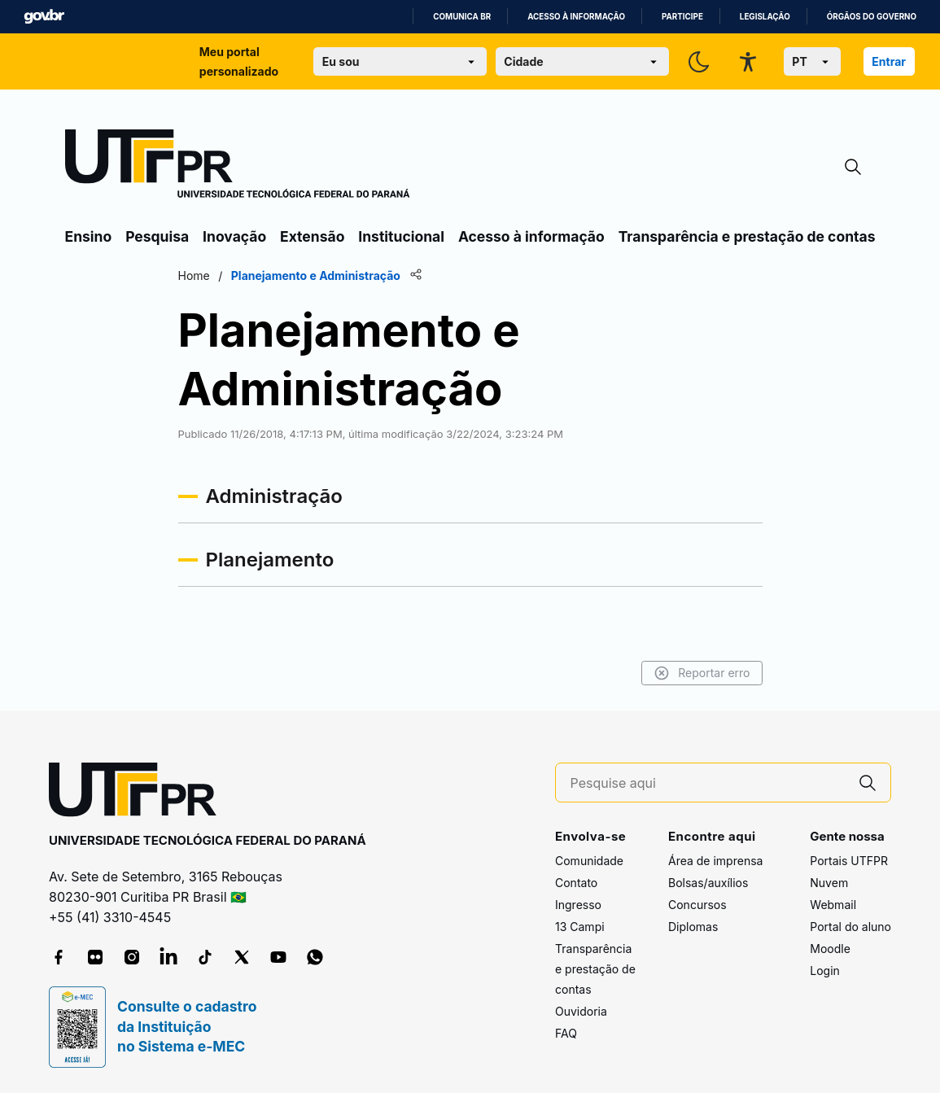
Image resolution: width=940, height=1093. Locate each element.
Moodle (830, 948)
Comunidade (589, 861)
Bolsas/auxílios (708, 883)
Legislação (765, 16)
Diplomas (693, 926)
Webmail (833, 905)
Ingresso (578, 905)
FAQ (566, 1033)
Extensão (312, 236)
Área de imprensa (715, 861)
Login (825, 970)
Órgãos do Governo (871, 16)
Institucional (401, 236)
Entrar (889, 61)
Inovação (234, 236)
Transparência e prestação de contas (747, 236)
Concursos (697, 905)
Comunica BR (462, 16)
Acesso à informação (576, 16)
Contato (576, 883)
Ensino (88, 236)
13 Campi (580, 926)
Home (194, 275)
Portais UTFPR (849, 861)
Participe (682, 16)
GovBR (44, 16)
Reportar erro (702, 673)
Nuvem (829, 883)
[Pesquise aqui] (708, 783)
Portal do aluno (850, 926)
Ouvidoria (581, 1011)
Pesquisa (157, 236)
